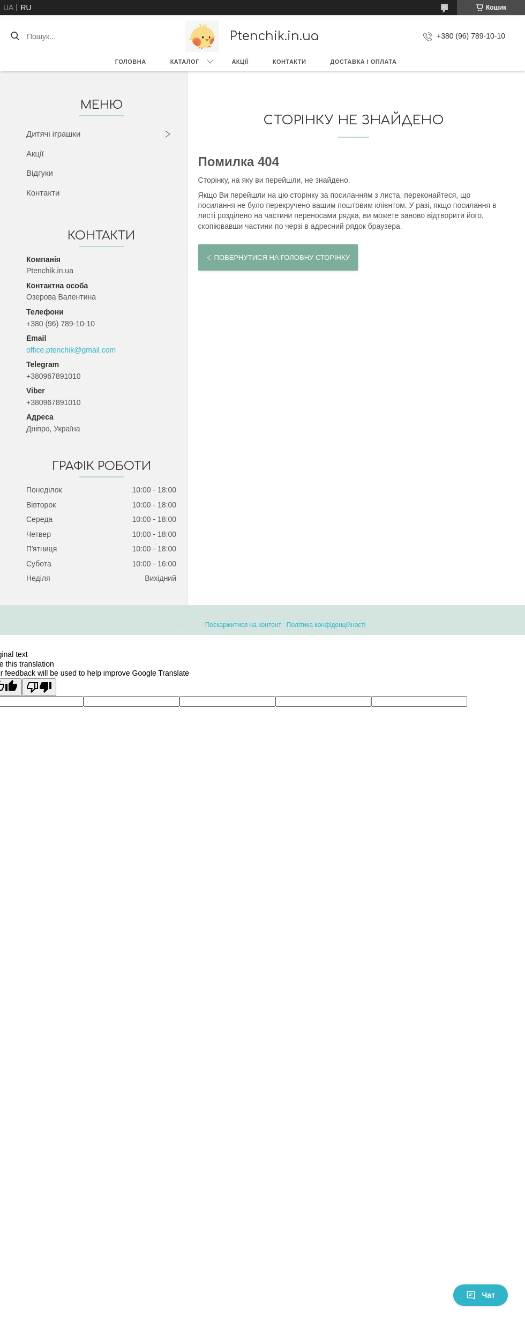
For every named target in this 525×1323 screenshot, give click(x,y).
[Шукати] (15, 36)
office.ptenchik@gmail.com (71, 350)
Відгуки (39, 172)
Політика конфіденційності (326, 625)
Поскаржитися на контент (243, 625)
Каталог (184, 61)
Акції (239, 61)
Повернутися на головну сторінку (282, 257)
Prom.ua (313, 615)
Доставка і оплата (363, 61)
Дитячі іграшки (53, 133)
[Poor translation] (39, 687)
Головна (130, 61)
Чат (480, 1295)
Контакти (289, 61)
